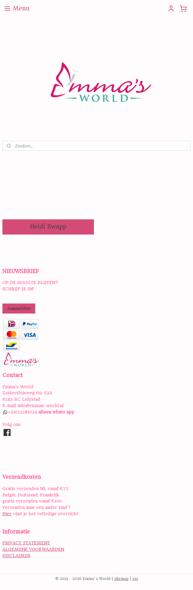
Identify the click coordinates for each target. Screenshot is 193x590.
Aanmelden (18, 308)
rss (135, 579)
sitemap (121, 579)
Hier (7, 513)
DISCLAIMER (16, 555)
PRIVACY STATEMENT (26, 542)
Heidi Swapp (48, 226)
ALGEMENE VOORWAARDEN (33, 549)
